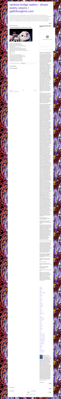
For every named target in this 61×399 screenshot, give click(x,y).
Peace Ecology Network (43, 292)
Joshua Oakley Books (42, 350)
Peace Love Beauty (42, 336)
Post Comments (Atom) (16, 91)
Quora (40, 309)
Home (23, 90)
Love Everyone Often (42, 338)
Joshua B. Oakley (46, 355)
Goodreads (41, 295)
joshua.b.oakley (48, 49)
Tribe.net (41, 324)
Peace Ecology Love (42, 335)
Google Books (41, 305)
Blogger (34, 394)
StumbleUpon (41, 317)
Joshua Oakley (42, 49)
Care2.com (41, 310)
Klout (40, 321)
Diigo (40, 302)
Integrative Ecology (42, 339)
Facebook (41, 287)
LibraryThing (41, 328)
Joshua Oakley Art (42, 343)
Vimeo (40, 332)
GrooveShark (41, 325)
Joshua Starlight (42, 342)
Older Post (35, 90)
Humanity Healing (42, 313)
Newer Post (11, 90)
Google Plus (41, 288)
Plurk (40, 314)
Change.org (41, 320)
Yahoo (40, 331)
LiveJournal (41, 306)
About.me (41, 299)
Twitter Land (41, 346)
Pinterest (41, 347)
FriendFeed (41, 303)
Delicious (41, 298)
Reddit (40, 291)
